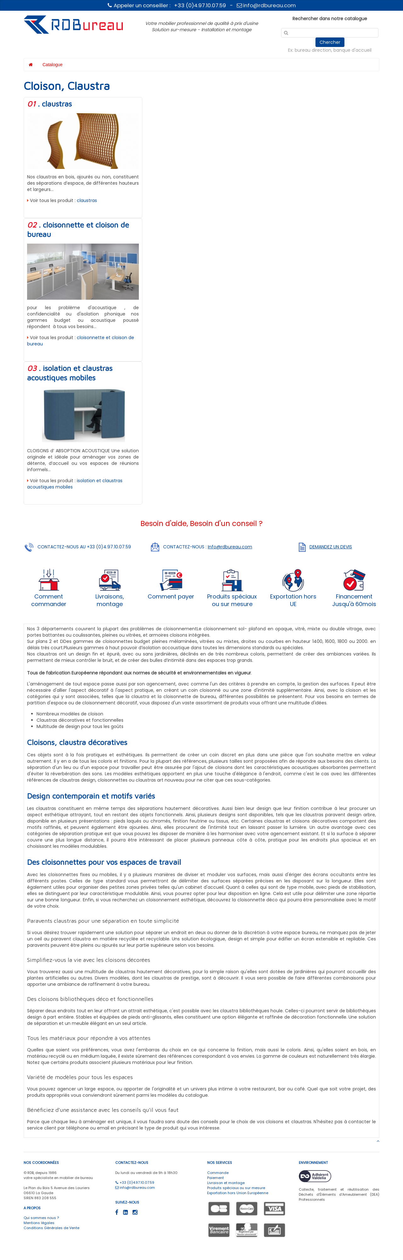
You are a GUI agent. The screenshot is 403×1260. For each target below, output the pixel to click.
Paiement (215, 1177)
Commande (218, 1172)
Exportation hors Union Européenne (237, 1192)
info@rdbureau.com (266, 5)
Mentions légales (39, 1222)
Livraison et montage (226, 1182)
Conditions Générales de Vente (51, 1227)
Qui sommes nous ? (41, 1217)
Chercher (330, 42)
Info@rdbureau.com (230, 547)
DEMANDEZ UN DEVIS (330, 547)
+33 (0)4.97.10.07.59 (134, 1182)
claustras (87, 200)
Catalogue (53, 64)
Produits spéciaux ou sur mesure (236, 1187)
